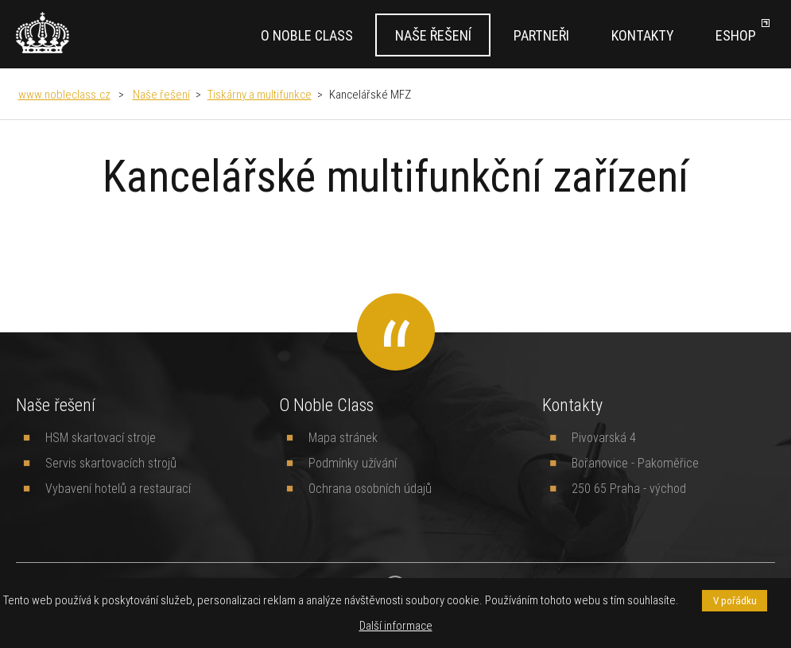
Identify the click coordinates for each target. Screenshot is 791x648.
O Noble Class (307, 35)
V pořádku (735, 600)
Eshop (735, 35)
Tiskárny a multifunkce (259, 94)
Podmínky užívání (352, 463)
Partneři (541, 35)
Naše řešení (433, 35)
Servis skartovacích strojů (110, 463)
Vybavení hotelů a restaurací (118, 488)
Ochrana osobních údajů (370, 488)
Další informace (395, 625)
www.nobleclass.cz (64, 94)
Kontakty (642, 35)
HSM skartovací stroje (100, 437)
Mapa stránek (343, 437)
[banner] (42, 32)
